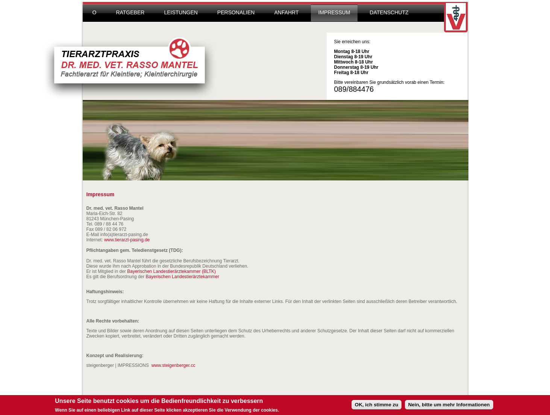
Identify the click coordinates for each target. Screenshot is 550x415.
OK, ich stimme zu (376, 406)
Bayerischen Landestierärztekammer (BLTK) (171, 271)
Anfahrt (286, 12)
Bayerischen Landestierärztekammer (182, 276)
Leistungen (180, 12)
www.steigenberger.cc (173, 365)
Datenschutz (389, 12)
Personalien (236, 12)
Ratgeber (130, 12)
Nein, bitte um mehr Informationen (449, 406)
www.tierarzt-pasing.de (127, 239)
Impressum (334, 12)
